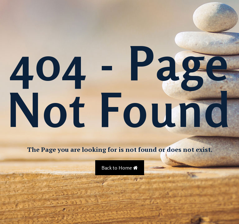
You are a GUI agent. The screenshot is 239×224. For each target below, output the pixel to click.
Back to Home (119, 168)
